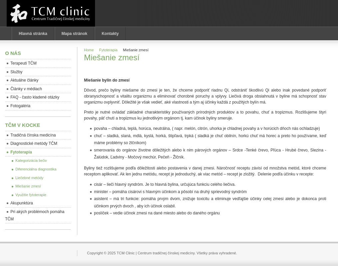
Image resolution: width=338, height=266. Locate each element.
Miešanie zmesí (112, 57)
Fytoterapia (108, 50)
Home (89, 50)
